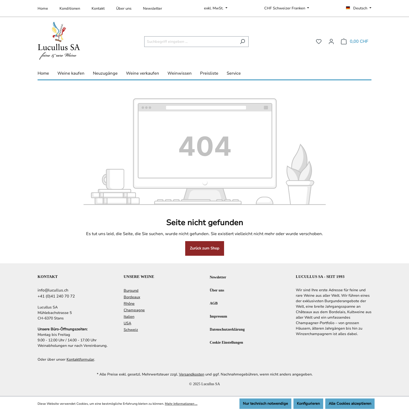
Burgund (131, 290)
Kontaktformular (80, 359)
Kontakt (98, 8)
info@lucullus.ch (53, 290)
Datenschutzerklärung (227, 329)
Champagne (134, 310)
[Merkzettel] (318, 41)
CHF (285, 8)
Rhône (129, 303)
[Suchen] (242, 41)
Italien (129, 316)
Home (43, 8)
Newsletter (152, 8)
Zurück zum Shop (204, 248)
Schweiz (131, 329)
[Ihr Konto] (331, 41)
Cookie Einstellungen (226, 342)
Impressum (218, 316)
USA (127, 323)
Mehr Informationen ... (181, 404)
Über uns (123, 8)
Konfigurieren (308, 403)
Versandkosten (191, 374)
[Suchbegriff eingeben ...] (190, 41)
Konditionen (69, 8)
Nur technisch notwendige (265, 403)
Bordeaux (132, 297)
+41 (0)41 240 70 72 (56, 296)
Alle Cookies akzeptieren (350, 403)
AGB (214, 303)
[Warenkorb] (354, 41)
